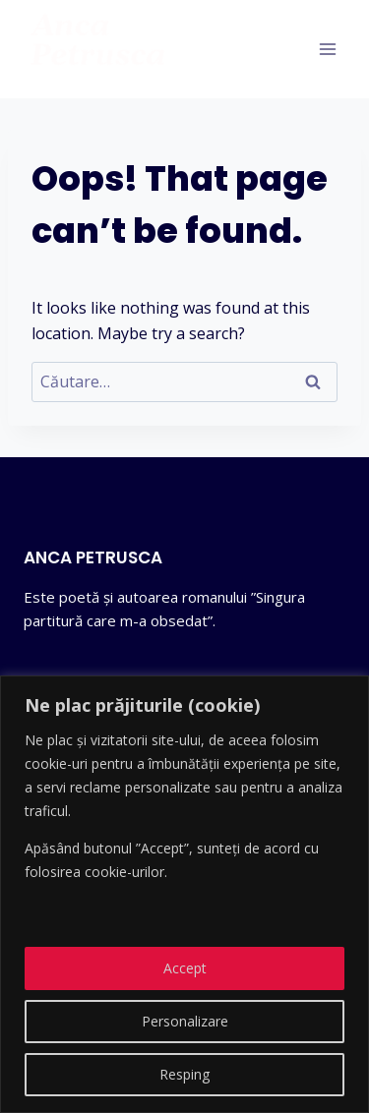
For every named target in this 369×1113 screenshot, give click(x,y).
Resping (184, 1074)
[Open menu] (327, 48)
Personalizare (185, 1021)
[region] (184, 894)
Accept (185, 968)
